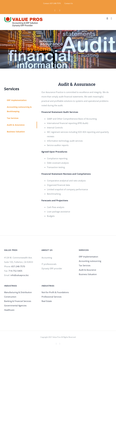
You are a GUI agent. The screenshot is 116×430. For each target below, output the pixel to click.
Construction (10, 296)
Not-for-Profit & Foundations (55, 292)
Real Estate (47, 301)
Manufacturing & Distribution (18, 292)
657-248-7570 (18, 266)
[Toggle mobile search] (107, 18)
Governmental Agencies (15, 305)
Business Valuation (88, 274)
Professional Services (52, 296)
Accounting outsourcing (90, 261)
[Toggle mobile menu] (111, 18)
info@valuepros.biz (19, 275)
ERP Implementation (88, 256)
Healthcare (9, 310)
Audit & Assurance (87, 269)
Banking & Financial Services (17, 301)
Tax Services (84, 265)
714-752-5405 (15, 270)
